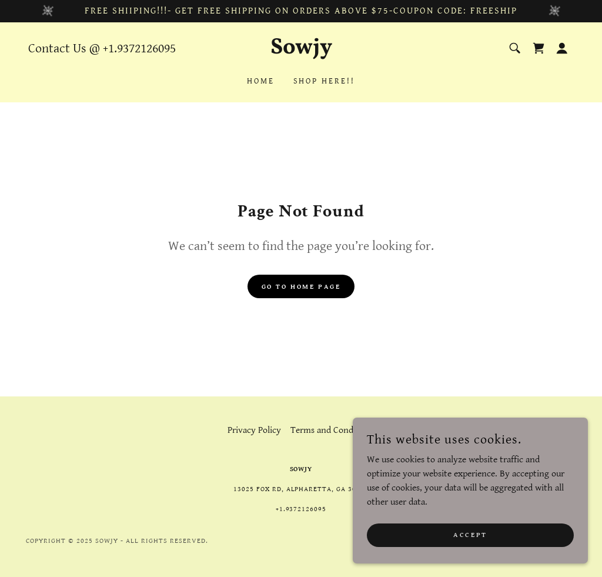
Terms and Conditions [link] (332, 430)
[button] (562, 48)
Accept (470, 559)
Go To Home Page (301, 287)
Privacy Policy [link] (254, 430)
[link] (301, 50)
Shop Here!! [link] (324, 81)
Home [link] (261, 81)
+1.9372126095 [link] (139, 48)
